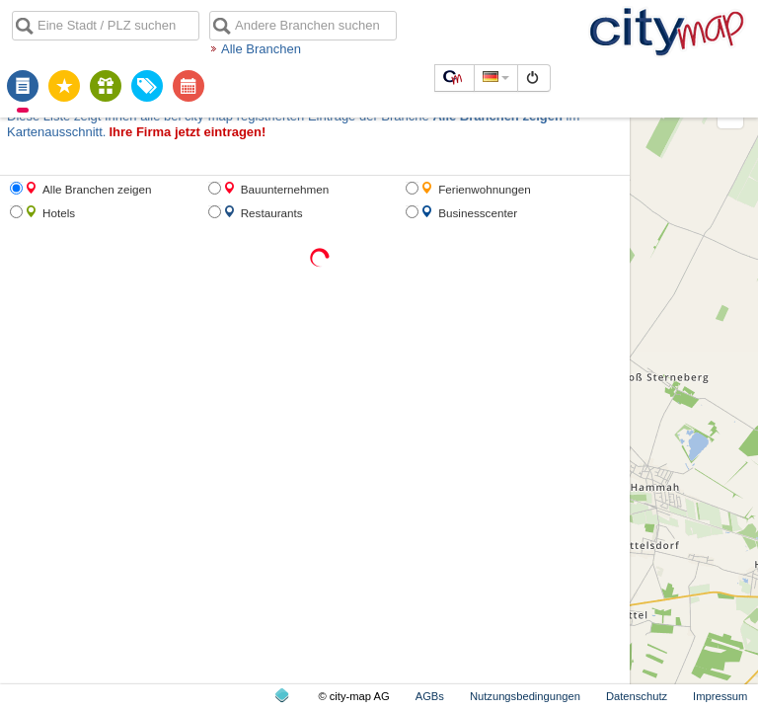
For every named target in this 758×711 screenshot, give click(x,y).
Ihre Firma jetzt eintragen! (187, 131)
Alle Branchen (261, 48)
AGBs (430, 696)
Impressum (720, 696)
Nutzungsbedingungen (525, 696)
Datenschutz (636, 696)
